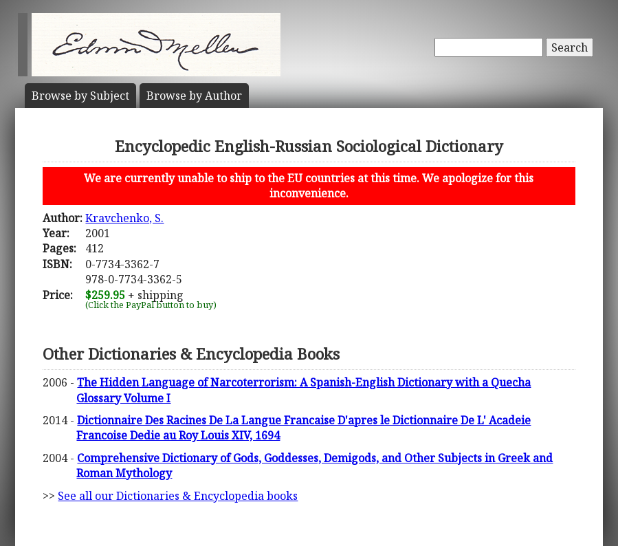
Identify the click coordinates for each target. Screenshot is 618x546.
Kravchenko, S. (124, 218)
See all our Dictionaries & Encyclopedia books (178, 495)
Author (194, 95)
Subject (80, 95)
